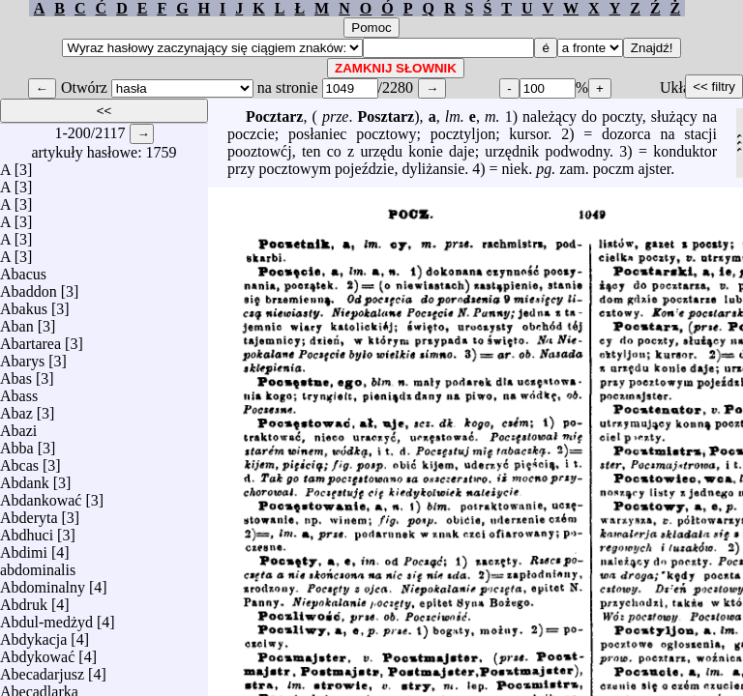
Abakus (23, 304)
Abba (17, 443)
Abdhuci (26, 530)
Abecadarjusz (42, 669)
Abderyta (29, 513)
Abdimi (23, 547)
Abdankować (40, 495)
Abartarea (30, 339)
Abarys (22, 356)
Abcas (19, 460)
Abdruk (23, 600)
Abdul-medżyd (46, 617)
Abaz (16, 408)
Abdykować (37, 652)
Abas (16, 373)
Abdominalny (42, 582)
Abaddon (28, 286)
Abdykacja (33, 634)
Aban (17, 321)
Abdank (24, 478)
